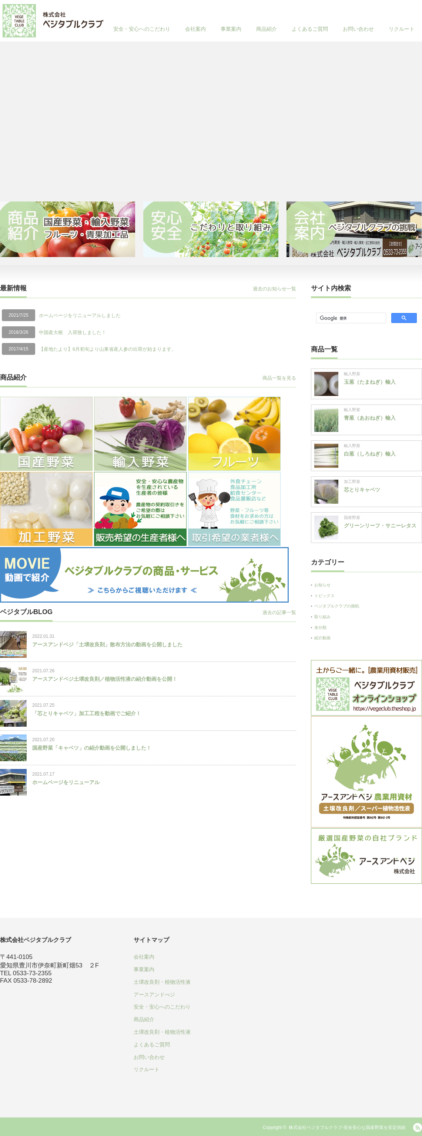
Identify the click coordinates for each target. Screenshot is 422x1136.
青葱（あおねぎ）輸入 (370, 418)
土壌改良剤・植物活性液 (162, 982)
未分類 (320, 627)
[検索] (350, 318)
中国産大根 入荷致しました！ (72, 332)
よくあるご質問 (310, 29)
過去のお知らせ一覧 (274, 289)
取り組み (322, 616)
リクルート (402, 29)
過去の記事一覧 (279, 612)
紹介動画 (322, 638)
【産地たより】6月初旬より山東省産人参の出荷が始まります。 (107, 349)
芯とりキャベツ (362, 490)
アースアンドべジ (154, 994)
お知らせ (322, 585)
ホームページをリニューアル (66, 782)
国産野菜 (352, 517)
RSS (417, 1127)
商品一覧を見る (279, 378)
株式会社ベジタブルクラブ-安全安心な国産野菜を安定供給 (347, 1127)
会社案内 (195, 29)
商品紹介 (266, 29)
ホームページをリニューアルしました (80, 315)
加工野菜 (352, 481)
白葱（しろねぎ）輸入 (370, 454)
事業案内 (231, 29)
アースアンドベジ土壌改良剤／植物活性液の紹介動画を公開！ (104, 679)
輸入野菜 (352, 374)
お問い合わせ (358, 29)
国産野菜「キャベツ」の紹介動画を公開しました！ (91, 748)
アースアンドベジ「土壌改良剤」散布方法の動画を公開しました (107, 644)
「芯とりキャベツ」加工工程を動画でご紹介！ (86, 713)
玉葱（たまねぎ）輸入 (370, 382)
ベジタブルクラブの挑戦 (336, 606)
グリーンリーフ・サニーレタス (380, 526)
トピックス (324, 595)
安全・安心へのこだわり (141, 29)
